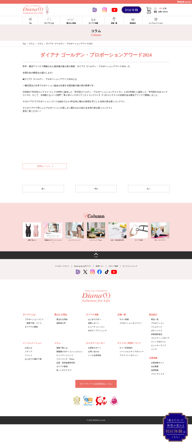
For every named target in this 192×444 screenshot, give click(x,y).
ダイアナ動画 (62, 372)
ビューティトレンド (64, 361)
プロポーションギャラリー (130, 329)
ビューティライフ (158, 351)
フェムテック (156, 333)
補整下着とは (62, 354)
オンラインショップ (137, 272)
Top (24, 44)
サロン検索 (124, 325)
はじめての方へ (94, 325)
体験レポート (93, 329)
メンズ (154, 355)
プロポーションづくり (34, 325)
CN (164, 8)
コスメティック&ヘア (160, 344)
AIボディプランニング (97, 336)
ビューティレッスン (96, 333)
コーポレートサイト (54, 272)
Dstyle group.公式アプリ (79, 272)
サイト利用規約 (126, 354)
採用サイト (100, 272)
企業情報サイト (157, 369)
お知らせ (28, 354)
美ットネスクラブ (63, 376)
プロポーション (157, 329)
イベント (28, 361)
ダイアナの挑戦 (31, 333)
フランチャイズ (157, 380)
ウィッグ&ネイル (158, 348)
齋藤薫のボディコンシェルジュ (69, 357)
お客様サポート (94, 354)
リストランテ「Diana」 (66, 365)
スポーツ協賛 (117, 272)
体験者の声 (61, 329)
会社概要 (155, 372)
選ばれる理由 (62, 325)
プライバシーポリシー (128, 361)
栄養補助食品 (156, 340)
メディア (28, 357)
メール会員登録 (94, 361)
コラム (40, 44)
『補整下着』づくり (33, 329)
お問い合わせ (93, 357)
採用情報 (155, 376)
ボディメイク (156, 336)
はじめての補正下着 (33, 365)
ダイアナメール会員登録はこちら (96, 390)
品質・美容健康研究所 (65, 369)
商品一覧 (155, 325)
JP (160, 8)
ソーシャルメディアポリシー (131, 357)
